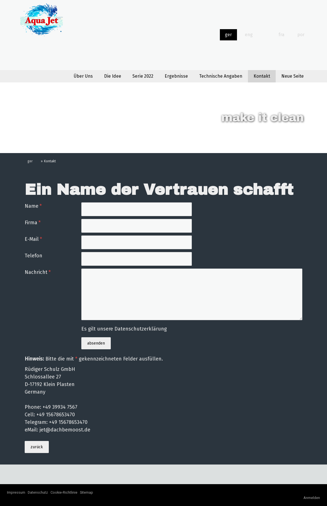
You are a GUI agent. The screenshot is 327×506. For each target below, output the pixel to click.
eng (249, 34)
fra (281, 34)
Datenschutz (38, 492)
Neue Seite (292, 76)
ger (228, 34)
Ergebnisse (176, 76)
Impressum (16, 492)
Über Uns (83, 76)
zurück (37, 447)
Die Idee (112, 76)
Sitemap (86, 492)
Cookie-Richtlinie (63, 492)
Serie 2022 (142, 76)
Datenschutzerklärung (140, 329)
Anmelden (311, 498)
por (301, 34)
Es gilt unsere (124, 329)
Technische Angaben (220, 76)
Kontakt (262, 76)
